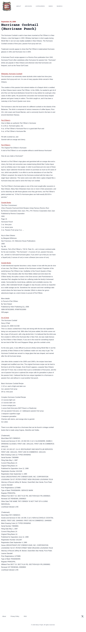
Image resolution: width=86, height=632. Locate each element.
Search (59, 6)
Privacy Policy (15, 616)
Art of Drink (5, 318)
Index (51, 6)
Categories (40, 6)
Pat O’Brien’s (5, 120)
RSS (25, 616)
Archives (28, 6)
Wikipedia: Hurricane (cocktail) (11, 74)
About (18, 6)
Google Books (6, 202)
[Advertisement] (72, 34)
